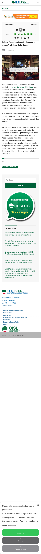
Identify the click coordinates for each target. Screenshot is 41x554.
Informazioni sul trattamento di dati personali (15, 318)
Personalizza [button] (20, 548)
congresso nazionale (9, 167)
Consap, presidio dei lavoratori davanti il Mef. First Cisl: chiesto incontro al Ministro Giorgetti (19, 253)
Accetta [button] (20, 532)
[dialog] (20, 528)
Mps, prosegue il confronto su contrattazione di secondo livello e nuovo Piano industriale (19, 233)
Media (6, 8)
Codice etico (7, 313)
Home (5, 324)
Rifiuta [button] (20, 540)
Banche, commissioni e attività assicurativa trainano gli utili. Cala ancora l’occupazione (18, 261)
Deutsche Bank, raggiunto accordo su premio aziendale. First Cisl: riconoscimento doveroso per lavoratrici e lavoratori (20, 243)
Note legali (7, 315)
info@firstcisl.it (7, 306)
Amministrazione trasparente (13, 310)
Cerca (20, 185)
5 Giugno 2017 (10, 50)
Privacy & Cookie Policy (11, 322)
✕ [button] (38, 505)
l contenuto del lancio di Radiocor (20, 87)
